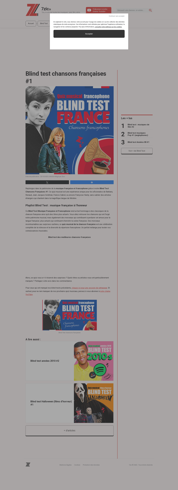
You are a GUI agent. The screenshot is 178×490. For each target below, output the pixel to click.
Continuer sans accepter (117, 16)
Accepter (89, 34)
